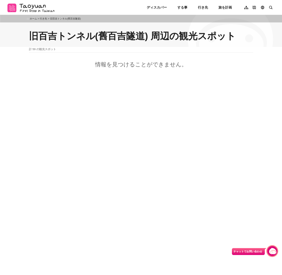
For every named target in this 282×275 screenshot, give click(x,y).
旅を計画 (225, 7)
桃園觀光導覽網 (32, 7)
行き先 (203, 7)
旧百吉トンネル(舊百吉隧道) (65, 18)
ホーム (33, 18)
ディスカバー (157, 7)
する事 (182, 7)
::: (28, 18)
